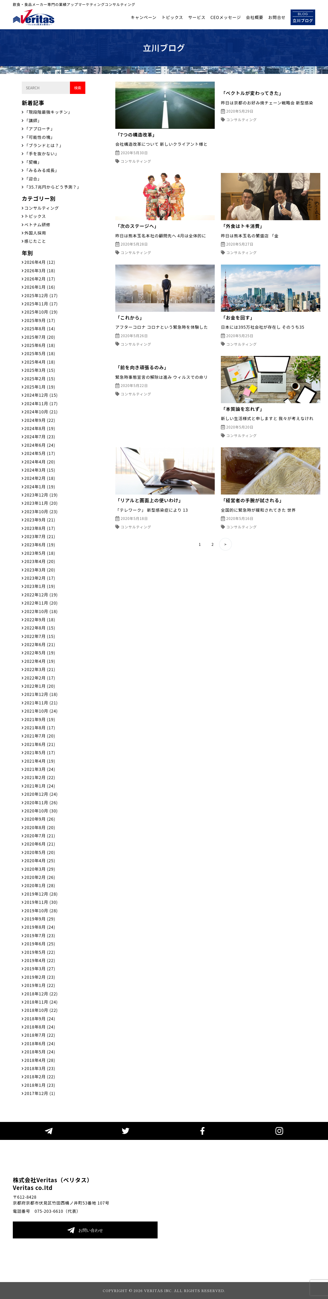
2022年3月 (39, 669)
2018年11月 (41, 1002)
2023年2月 (39, 578)
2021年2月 (39, 777)
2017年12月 (39, 1093)
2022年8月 (39, 628)
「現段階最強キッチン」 (48, 112)
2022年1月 (39, 686)
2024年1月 (39, 486)
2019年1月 (39, 985)
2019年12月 (41, 894)
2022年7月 (39, 636)
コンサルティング (41, 208)
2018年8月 (39, 1027)
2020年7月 (39, 835)
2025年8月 (39, 328)
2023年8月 (39, 528)
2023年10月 (41, 511)
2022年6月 (39, 644)
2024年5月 (39, 453)
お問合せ (277, 17)
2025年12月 (41, 295)
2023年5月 (39, 553)
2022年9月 (39, 619)
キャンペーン (144, 17)
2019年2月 (39, 977)
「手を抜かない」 (41, 153)
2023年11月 (41, 503)
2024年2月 (39, 478)
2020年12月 (41, 794)
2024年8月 (39, 428)
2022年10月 (41, 611)
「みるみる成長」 (41, 170)
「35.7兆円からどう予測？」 (52, 187)
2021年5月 (39, 752)
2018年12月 (41, 993)
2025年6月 (39, 345)
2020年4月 (39, 860)
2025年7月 (39, 337)
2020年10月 (41, 810)
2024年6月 (39, 445)
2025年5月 (39, 353)
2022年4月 (39, 661)
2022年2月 (39, 678)
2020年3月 (39, 869)
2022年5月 (39, 652)
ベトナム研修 (37, 224)
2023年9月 (39, 519)
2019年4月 (39, 960)
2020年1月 (39, 885)
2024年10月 (41, 411)
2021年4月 (39, 761)
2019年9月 (39, 919)
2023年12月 (41, 495)
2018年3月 (39, 1068)
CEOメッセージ (225, 17)
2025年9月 (39, 320)
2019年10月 (41, 910)
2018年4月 (39, 1060)
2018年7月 (39, 1035)
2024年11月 (41, 403)
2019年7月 (39, 935)
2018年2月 (39, 1076)
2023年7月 (39, 536)
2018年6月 (39, 1043)
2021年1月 (39, 786)
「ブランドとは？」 (44, 145)
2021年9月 (39, 719)
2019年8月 (39, 927)
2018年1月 (39, 1085)
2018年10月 (41, 1010)
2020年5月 (39, 852)
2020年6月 (39, 844)
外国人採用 (35, 233)
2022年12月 (41, 594)
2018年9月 (39, 1018)
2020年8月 (39, 827)
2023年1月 (39, 586)
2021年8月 (39, 727)
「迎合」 (33, 178)
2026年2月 (39, 279)
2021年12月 (41, 694)
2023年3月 (39, 570)
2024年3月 (39, 470)
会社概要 (254, 17)
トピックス (172, 17)
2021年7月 (39, 736)
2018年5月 (39, 1051)
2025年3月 (39, 370)
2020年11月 (41, 802)
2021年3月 (39, 769)
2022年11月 (41, 603)
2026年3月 (39, 270)
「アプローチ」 (39, 128)
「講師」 (33, 120)
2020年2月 (39, 877)
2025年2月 (39, 378)
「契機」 (33, 162)
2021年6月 (39, 744)
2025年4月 (39, 362)
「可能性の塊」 (39, 137)
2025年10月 (41, 312)
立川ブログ (303, 17)
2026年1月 (39, 287)
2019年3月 (39, 968)
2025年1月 (39, 387)
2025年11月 (41, 303)
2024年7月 (39, 436)
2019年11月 (41, 902)
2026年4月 (39, 262)
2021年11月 (41, 702)
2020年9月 (39, 819)
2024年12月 (41, 395)
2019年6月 (39, 943)
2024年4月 (39, 461)
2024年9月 (39, 420)
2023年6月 (39, 544)
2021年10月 (41, 711)
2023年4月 (39, 561)
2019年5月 (39, 952)
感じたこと (35, 241)
